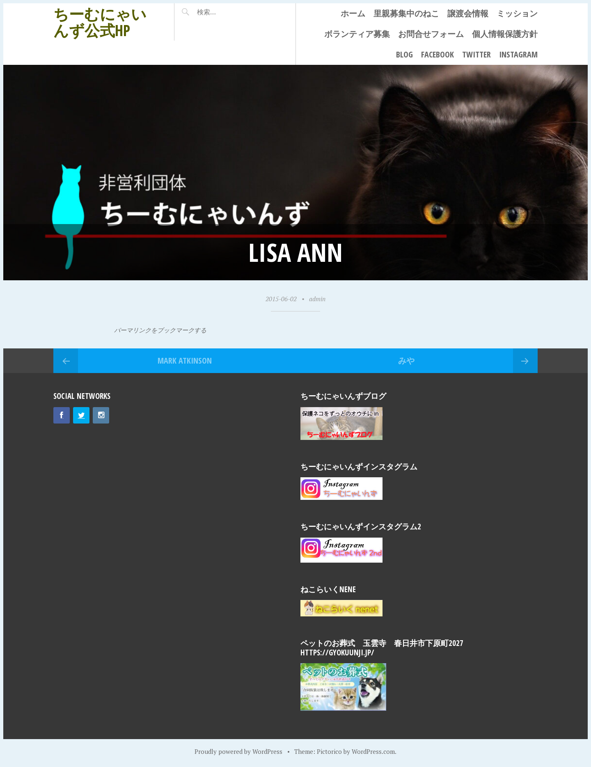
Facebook (437, 54)
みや (406, 360)
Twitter (476, 54)
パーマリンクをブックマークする (160, 330)
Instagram (518, 54)
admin (317, 299)
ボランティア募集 (357, 33)
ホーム (353, 13)
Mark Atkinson (185, 360)
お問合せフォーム (431, 33)
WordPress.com (373, 751)
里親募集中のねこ (406, 13)
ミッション (517, 13)
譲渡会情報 (467, 13)
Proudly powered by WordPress (238, 751)
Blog (404, 54)
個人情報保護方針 (505, 33)
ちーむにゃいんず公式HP (100, 22)
